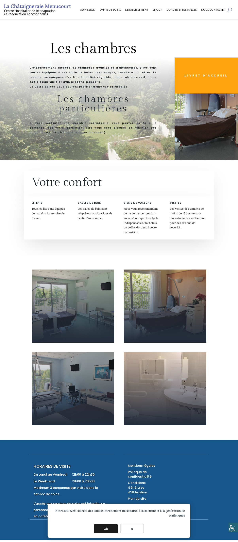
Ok (106, 529)
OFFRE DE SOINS (110, 9)
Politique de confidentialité (139, 474)
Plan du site (137, 498)
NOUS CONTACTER (213, 9)
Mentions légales (141, 465)
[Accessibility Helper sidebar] (233, 527)
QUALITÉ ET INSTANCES (181, 9)
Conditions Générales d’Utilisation (137, 488)
